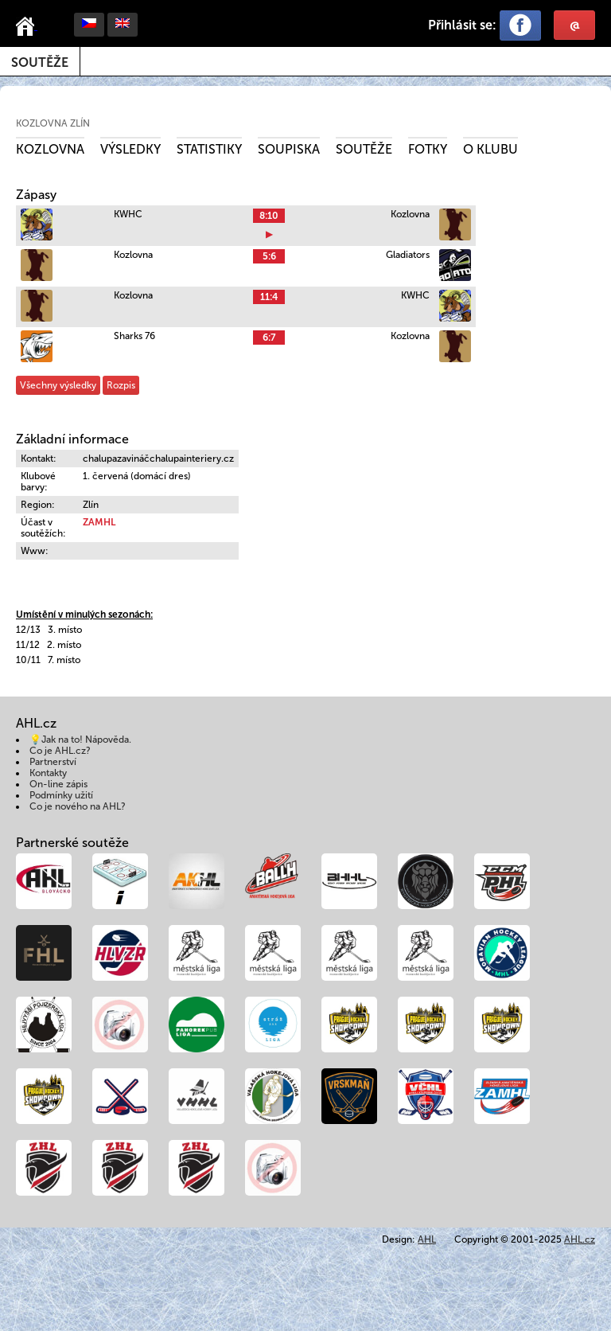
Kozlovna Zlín (53, 123)
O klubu (490, 149)
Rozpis (121, 385)
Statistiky (209, 149)
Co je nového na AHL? (77, 806)
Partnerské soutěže (72, 842)
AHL (427, 1239)
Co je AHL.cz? (60, 750)
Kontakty (48, 773)
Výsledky (130, 149)
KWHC (128, 214)
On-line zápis (58, 784)
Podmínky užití (61, 795)
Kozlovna (50, 149)
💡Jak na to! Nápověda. (80, 739)
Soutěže (39, 62)
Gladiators (408, 254)
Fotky (427, 149)
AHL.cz (579, 1239)
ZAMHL (99, 522)
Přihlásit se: (462, 25)
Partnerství (52, 761)
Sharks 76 (134, 336)
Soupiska (289, 149)
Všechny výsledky (58, 385)
